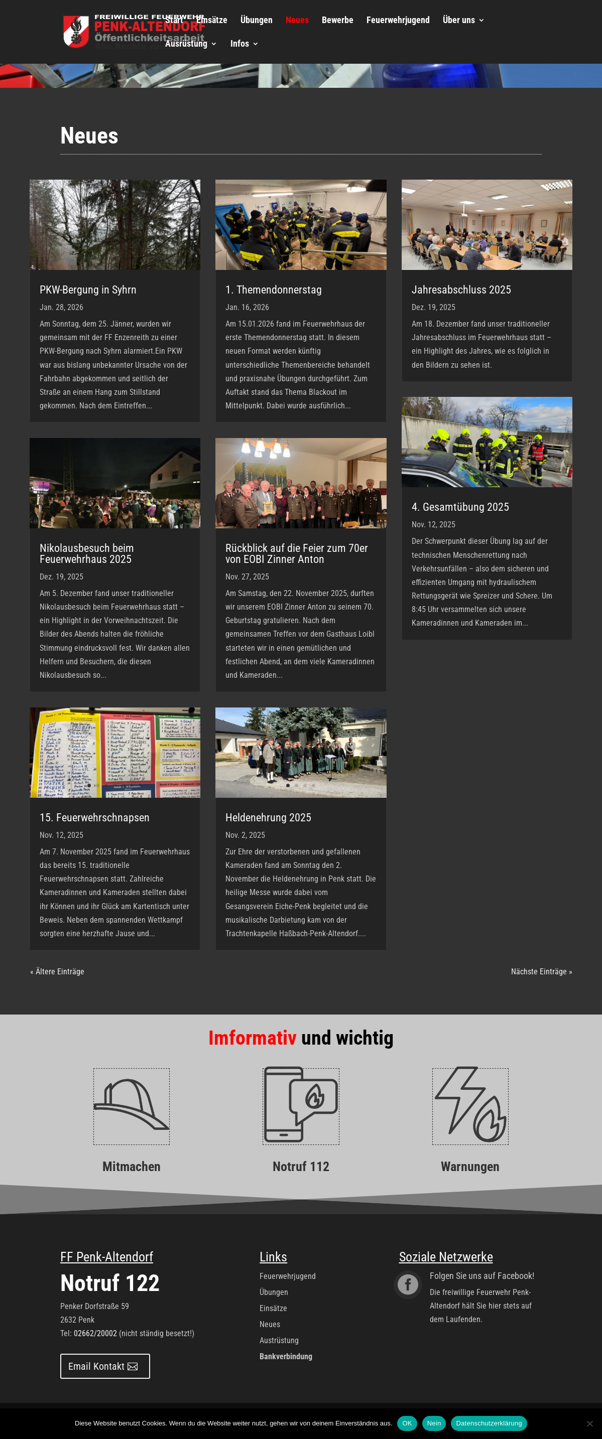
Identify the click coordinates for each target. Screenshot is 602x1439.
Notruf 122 (110, 1283)
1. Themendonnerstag (273, 289)
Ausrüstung (186, 44)
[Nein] (589, 1423)
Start (174, 21)
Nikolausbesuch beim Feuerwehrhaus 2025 (87, 553)
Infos (239, 44)
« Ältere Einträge (57, 971)
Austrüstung (279, 1340)
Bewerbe (337, 21)
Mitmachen (131, 1166)
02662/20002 (95, 1333)
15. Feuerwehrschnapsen (95, 817)
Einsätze (211, 21)
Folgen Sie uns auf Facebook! (482, 1275)
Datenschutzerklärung (489, 1423)
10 (525, 475)
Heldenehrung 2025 (268, 817)
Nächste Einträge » (541, 971)
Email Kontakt (96, 1366)
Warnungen (470, 1166)
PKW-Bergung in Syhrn (88, 289)
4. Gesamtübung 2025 (460, 507)
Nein (434, 1423)
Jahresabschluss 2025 (461, 289)
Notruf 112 (301, 1166)
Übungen (256, 21)
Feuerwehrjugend (398, 21)
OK (407, 1423)
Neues (297, 21)
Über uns (459, 21)
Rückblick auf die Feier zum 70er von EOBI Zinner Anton (296, 553)
